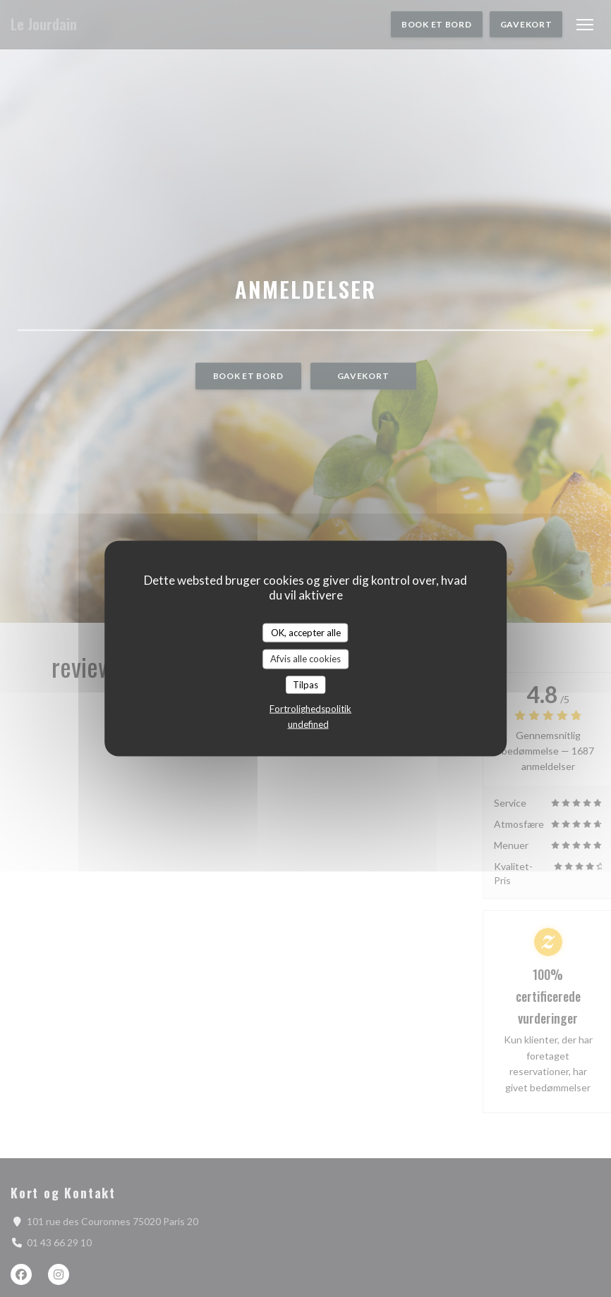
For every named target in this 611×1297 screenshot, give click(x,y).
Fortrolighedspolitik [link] (310, 708)
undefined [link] (308, 724)
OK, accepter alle (306, 632)
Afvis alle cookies (305, 658)
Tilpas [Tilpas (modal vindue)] (305, 684)
